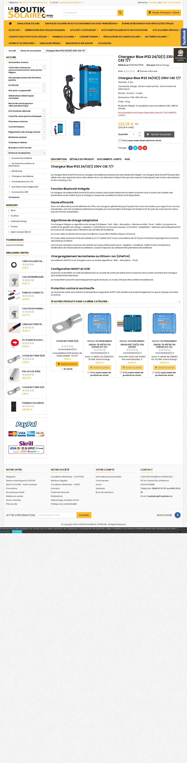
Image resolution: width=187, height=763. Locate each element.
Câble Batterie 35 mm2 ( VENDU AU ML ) (33, 324)
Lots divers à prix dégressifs (25, 186)
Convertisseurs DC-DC (22, 181)
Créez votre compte (171, 2)
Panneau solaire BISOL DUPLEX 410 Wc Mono (33, 403)
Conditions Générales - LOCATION (67, 476)
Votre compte (105, 469)
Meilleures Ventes (17, 252)
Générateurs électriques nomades (45, 30)
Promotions (11, 488)
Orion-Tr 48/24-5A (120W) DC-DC (100, 345)
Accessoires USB (20, 192)
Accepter (17, 531)
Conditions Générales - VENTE (65, 484)
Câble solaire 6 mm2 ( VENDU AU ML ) (33, 261)
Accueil (11, 57)
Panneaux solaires (63, 36)
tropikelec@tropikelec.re (71, 2)
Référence (123, 65)
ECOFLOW (14, 30)
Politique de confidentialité (64, 504)
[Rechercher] (93, 13)
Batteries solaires (156, 36)
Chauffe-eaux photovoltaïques (28, 36)
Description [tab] (59, 159)
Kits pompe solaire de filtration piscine (124, 30)
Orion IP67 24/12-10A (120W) (132, 345)
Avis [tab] (127, 159)
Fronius (14, 226)
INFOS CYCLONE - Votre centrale (21, 484)
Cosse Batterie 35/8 (33, 355)
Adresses (100, 488)
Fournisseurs (15, 240)
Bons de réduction (105, 492)
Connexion (153, 2)
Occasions (104, 43)
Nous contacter (13, 500)
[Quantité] (133, 134)
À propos (55, 488)
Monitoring (17, 171)
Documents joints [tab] (109, 159)
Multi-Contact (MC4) (20, 232)
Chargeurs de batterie (22, 176)
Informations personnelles (108, 476)
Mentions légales (59, 480)
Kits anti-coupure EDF (83, 30)
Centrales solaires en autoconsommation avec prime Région (81, 23)
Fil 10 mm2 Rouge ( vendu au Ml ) (33, 340)
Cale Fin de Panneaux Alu (33, 308)
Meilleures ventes (14, 496)
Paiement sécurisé (60, 492)
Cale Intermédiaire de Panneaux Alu (33, 277)
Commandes (102, 480)
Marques (12, 205)
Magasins (11, 476)
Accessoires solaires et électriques (21, 164)
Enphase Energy (18, 221)
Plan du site (11, 504)
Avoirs (99, 484)
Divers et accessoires (21, 43)
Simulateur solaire (180, 56)
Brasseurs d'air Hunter (79, 43)
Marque (151, 65)
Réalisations (57, 496)
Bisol (12, 210)
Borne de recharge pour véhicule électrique (147, 23)
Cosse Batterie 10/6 (33, 387)
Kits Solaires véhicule (165, 30)
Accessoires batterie (22, 158)
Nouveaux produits (15, 492)
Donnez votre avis (148, 71)
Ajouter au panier (159, 134)
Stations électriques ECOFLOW (20, 480)
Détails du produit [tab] (82, 159)
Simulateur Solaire (28, 23)
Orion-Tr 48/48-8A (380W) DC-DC (164, 345)
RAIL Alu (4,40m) (31, 371)
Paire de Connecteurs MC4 (33, 292)
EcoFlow (14, 215)
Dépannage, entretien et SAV (65, 500)
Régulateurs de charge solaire (122, 36)
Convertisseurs (88, 36)
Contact (147, 469)
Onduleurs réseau (50, 43)
